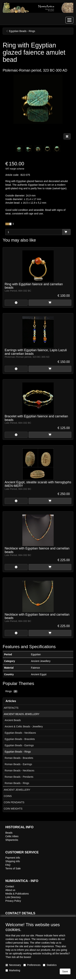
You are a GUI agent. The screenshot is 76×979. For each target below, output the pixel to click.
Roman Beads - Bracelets (19, 757)
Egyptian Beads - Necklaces (20, 732)
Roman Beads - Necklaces (19, 770)
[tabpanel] (19, 148)
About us (10, 890)
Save (65, 971)
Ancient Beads (13, 720)
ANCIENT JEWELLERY (17, 789)
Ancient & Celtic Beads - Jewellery (24, 726)
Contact (9, 886)
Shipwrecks (11, 839)
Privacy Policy (13, 900)
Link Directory (13, 897)
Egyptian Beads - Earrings (19, 745)
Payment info (12, 857)
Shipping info (12, 861)
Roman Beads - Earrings (18, 764)
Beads (9, 832)
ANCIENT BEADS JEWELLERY (21, 714)
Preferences (31, 965)
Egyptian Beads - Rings (18, 751)
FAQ (7, 864)
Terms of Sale (13, 868)
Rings (11, 691)
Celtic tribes (11, 836)
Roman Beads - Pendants (19, 776)
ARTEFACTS (11, 707)
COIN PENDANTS (14, 802)
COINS (8, 796)
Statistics (50, 965)
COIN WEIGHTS (13, 808)
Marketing (13, 970)
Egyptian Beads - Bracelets (20, 739)
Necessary (13, 965)
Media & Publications (17, 893)
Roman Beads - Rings (17, 783)
